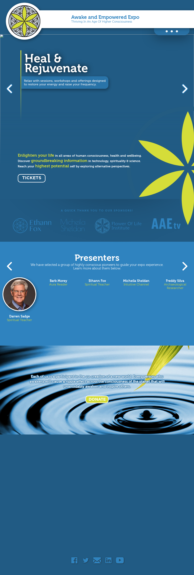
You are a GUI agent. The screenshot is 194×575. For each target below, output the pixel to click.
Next (184, 88)
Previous (10, 88)
